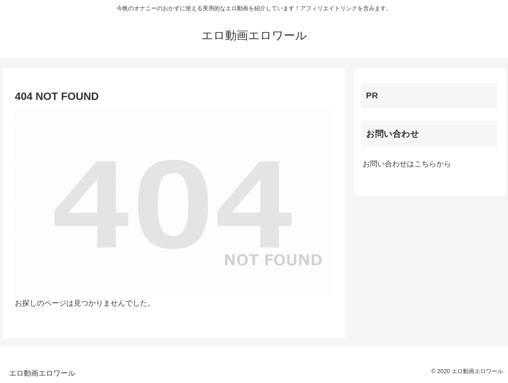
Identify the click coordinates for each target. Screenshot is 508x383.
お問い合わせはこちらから (407, 164)
